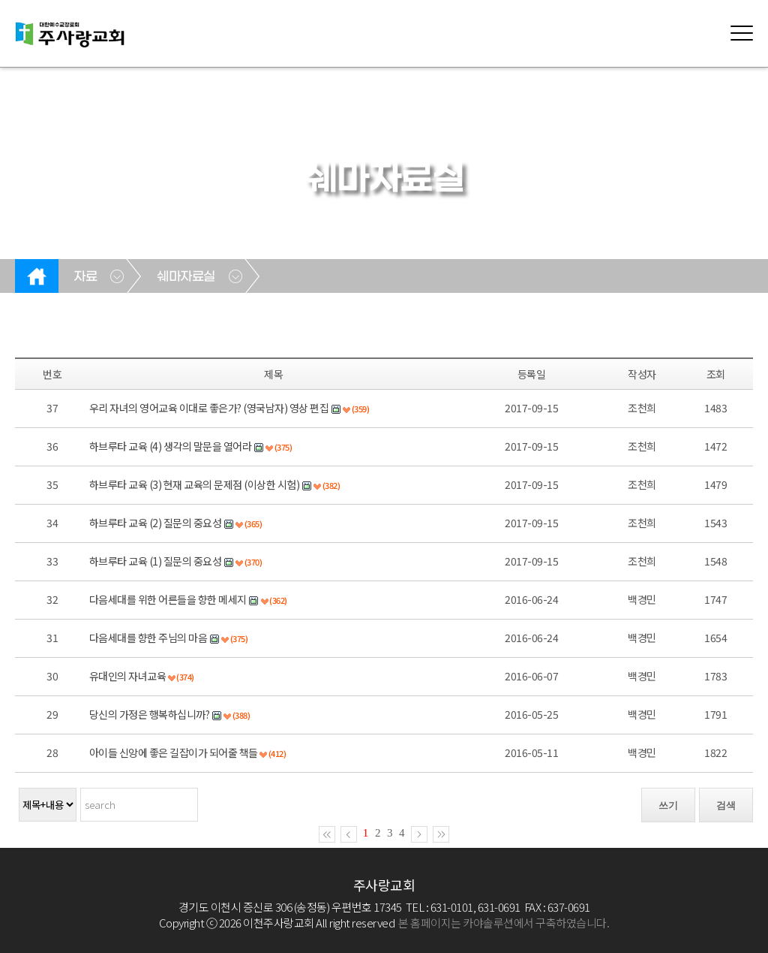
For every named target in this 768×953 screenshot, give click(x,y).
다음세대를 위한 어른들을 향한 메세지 (168, 599)
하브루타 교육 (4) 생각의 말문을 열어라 (170, 446)
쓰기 (668, 805)
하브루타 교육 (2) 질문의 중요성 (155, 522)
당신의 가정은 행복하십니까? (149, 714)
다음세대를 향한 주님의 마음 (148, 637)
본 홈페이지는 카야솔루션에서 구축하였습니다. (503, 922)
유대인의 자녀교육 (127, 675)
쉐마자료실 (186, 277)
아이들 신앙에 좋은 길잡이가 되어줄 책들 (173, 752)
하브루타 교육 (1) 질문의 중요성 (155, 560)
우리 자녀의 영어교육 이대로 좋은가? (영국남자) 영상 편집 (209, 407)
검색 (726, 805)
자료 (85, 277)
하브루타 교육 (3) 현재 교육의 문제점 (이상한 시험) (194, 484)
